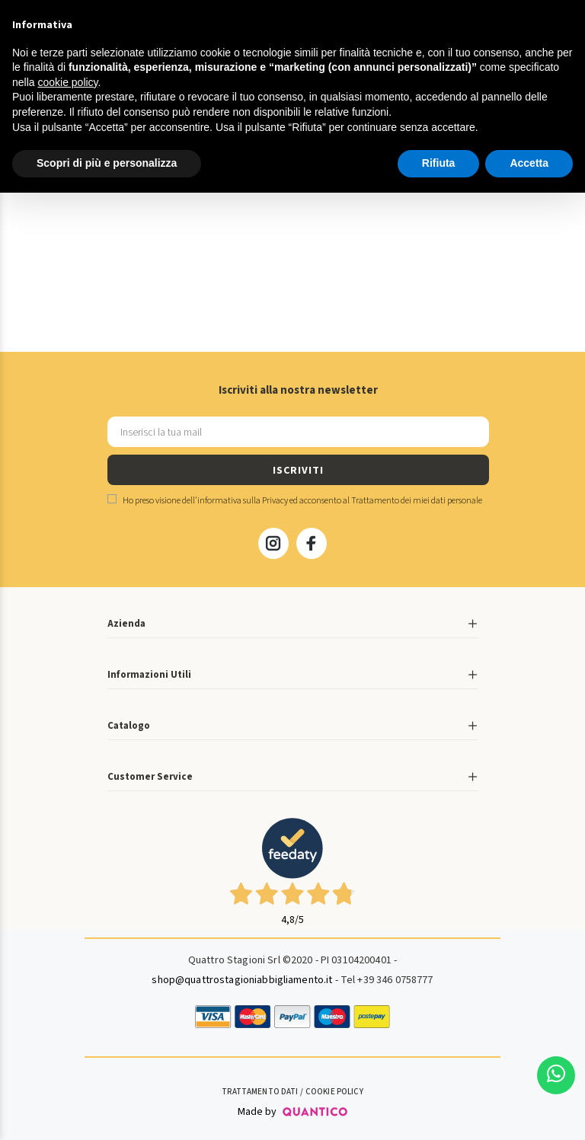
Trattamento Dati (260, 1091)
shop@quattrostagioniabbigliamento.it (242, 980)
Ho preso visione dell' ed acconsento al (294, 500)
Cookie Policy (334, 1091)
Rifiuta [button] (439, 163)
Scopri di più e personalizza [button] (107, 163)
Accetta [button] (529, 163)
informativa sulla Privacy (242, 500)
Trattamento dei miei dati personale (416, 500)
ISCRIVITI (298, 470)
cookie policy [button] (67, 82)
